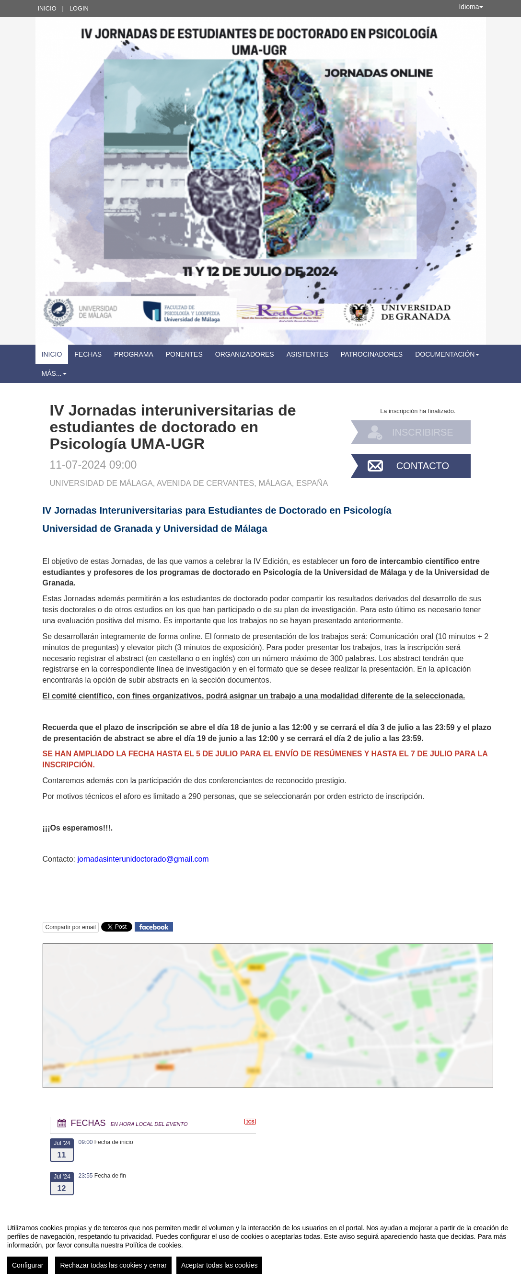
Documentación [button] (447, 354)
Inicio (47, 8)
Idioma (471, 7)
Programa (133, 354)
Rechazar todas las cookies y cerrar (113, 1265)
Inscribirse (422, 432)
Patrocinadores (372, 354)
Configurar (27, 1265)
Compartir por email (71, 927)
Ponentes (184, 354)
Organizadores (244, 354)
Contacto (422, 466)
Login (79, 8)
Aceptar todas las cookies (219, 1265)
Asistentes (307, 354)
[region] (260, 1245)
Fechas (88, 354)
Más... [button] (54, 373)
